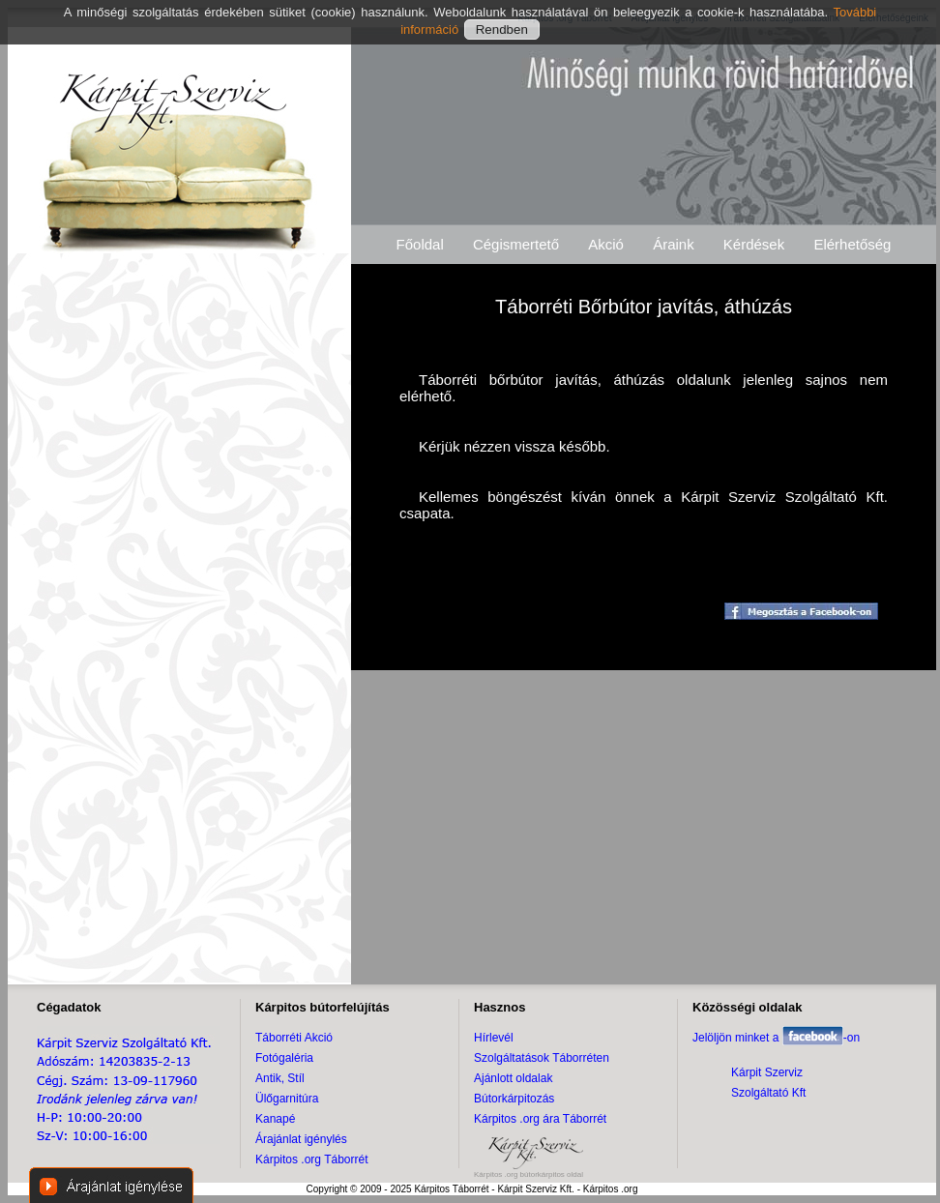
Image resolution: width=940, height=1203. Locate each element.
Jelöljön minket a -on (776, 1037)
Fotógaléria (284, 1058)
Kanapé (275, 1119)
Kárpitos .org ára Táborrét (540, 1119)
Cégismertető (516, 244)
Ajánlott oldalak (513, 1078)
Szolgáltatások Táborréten (541, 1058)
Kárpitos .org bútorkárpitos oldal (528, 1174)
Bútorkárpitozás (514, 1098)
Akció (606, 244)
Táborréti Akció (294, 1037)
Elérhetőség (852, 244)
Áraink (673, 244)
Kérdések (753, 244)
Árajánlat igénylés (301, 1139)
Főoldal (420, 244)
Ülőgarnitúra (286, 1098)
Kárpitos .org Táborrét (311, 1159)
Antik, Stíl (280, 1078)
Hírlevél (494, 1037)
